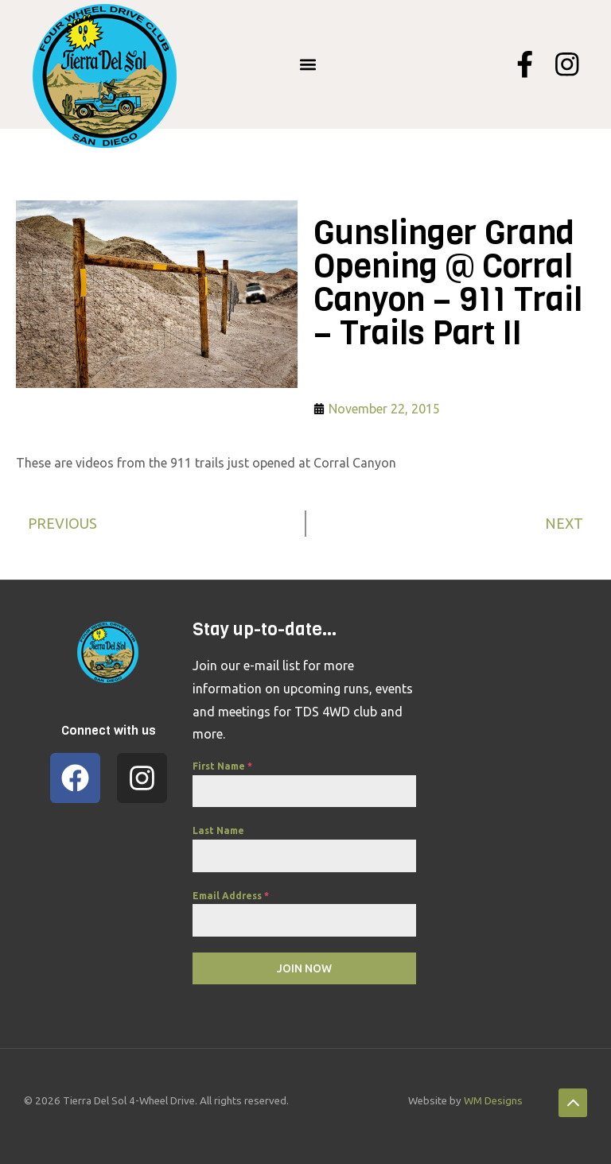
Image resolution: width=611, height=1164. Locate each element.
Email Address (231, 895)
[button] (308, 65)
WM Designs (493, 1101)
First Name (222, 766)
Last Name (218, 830)
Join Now (304, 968)
